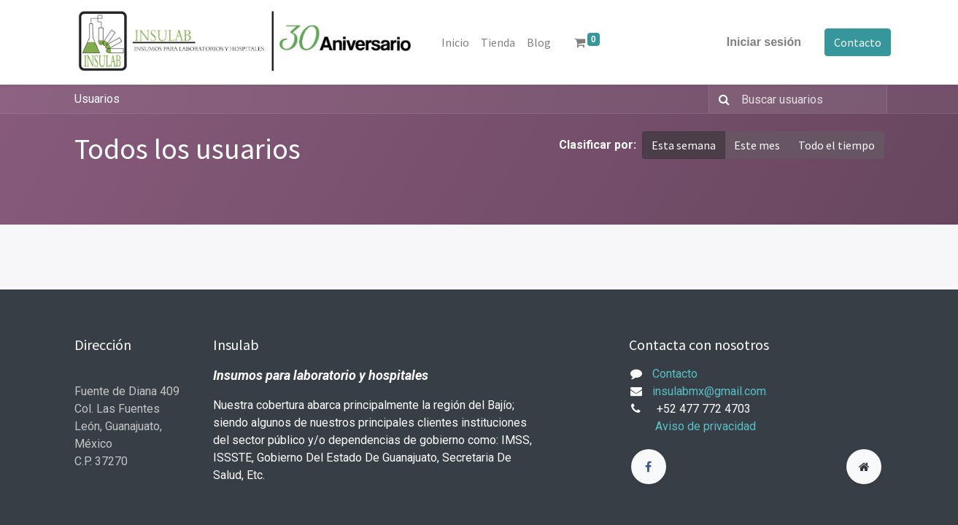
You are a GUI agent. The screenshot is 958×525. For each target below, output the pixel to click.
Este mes (757, 145)
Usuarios (97, 99)
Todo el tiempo (836, 145)
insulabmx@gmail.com (709, 391)
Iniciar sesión (756, 42)
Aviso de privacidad (705, 426)
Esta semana (684, 145)
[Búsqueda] (721, 99)
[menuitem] (462, 42)
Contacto (851, 42)
